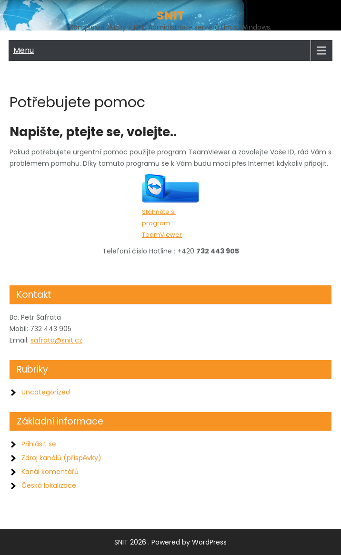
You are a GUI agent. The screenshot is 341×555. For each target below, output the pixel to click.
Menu (23, 50)
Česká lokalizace (48, 485)
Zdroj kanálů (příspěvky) (61, 458)
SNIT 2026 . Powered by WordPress (170, 542)
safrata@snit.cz (56, 340)
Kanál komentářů (50, 471)
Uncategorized (45, 392)
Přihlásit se (38, 444)
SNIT (171, 15)
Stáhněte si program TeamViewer (162, 223)
